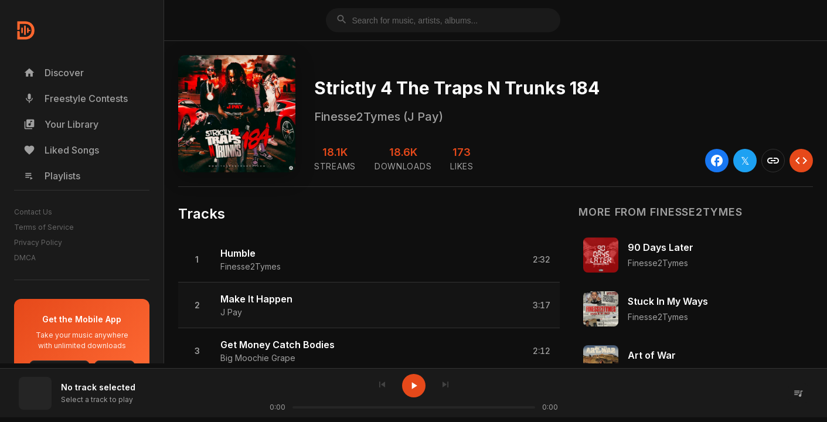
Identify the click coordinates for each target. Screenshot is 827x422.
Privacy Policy (38, 242)
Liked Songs (61, 150)
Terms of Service (44, 227)
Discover (53, 73)
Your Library (60, 124)
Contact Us (33, 211)
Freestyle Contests (75, 98)
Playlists (51, 176)
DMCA (25, 257)
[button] (369, 260)
